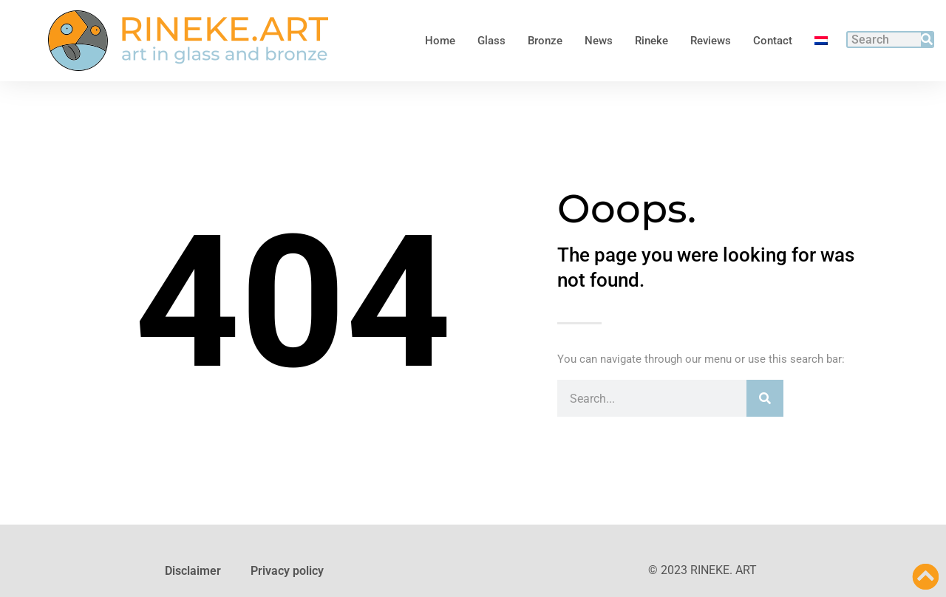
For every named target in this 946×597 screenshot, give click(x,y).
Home (440, 40)
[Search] (927, 40)
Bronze (545, 40)
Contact (772, 40)
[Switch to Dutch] (821, 40)
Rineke (651, 40)
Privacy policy (287, 571)
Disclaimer (193, 571)
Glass (491, 40)
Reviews (710, 40)
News (599, 40)
